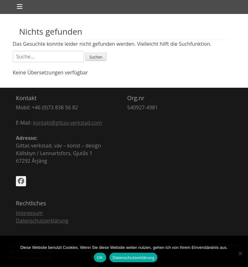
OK (100, 257)
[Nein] (240, 253)
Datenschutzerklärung (42, 220)
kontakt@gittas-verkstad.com (67, 122)
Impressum (29, 212)
